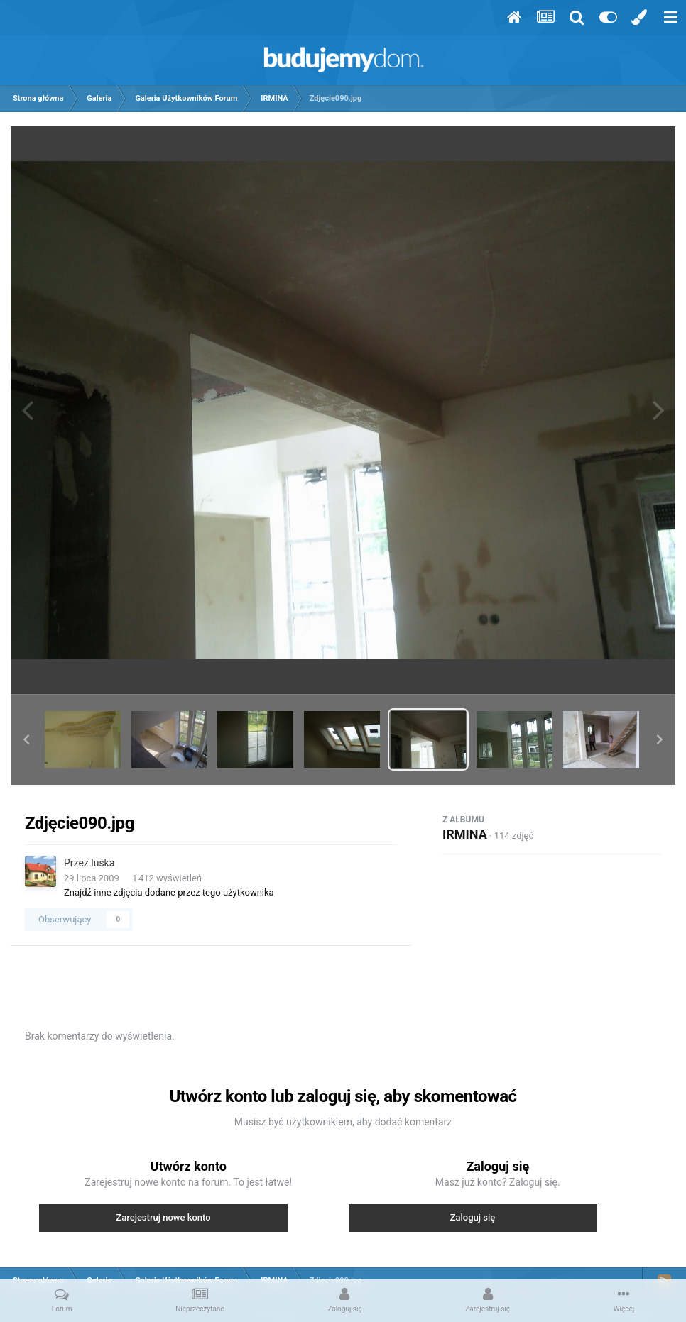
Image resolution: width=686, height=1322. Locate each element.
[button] (26, 739)
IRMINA (464, 834)
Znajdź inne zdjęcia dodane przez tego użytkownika (169, 892)
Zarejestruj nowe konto (163, 1217)
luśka (102, 863)
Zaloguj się (473, 1217)
